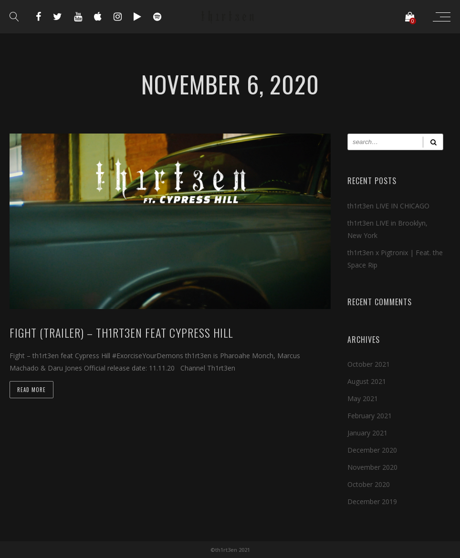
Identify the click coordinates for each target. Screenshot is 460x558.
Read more (31, 389)
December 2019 (372, 501)
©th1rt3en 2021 (230, 550)
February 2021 (369, 415)
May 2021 (362, 398)
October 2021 (368, 364)
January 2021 (367, 432)
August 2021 (366, 381)
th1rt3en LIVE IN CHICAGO (388, 205)
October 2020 (368, 484)
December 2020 (372, 450)
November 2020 (372, 467)
